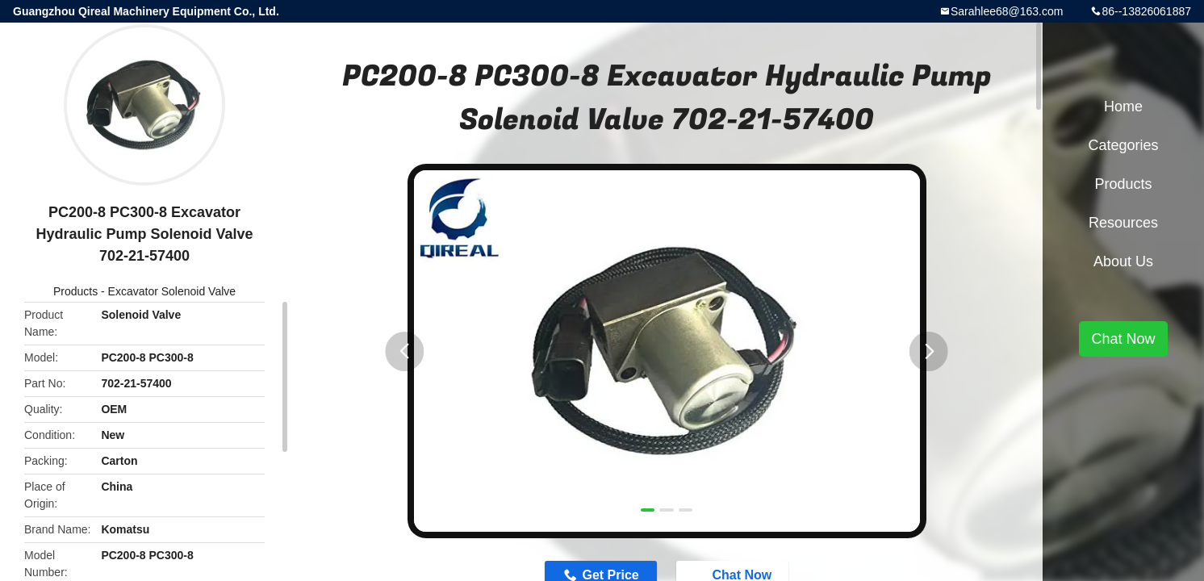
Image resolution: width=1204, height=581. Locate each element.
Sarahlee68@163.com (1007, 11)
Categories (1123, 145)
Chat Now (1123, 339)
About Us (1123, 261)
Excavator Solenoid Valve (172, 291)
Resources (1123, 223)
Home (1123, 106)
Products (75, 291)
